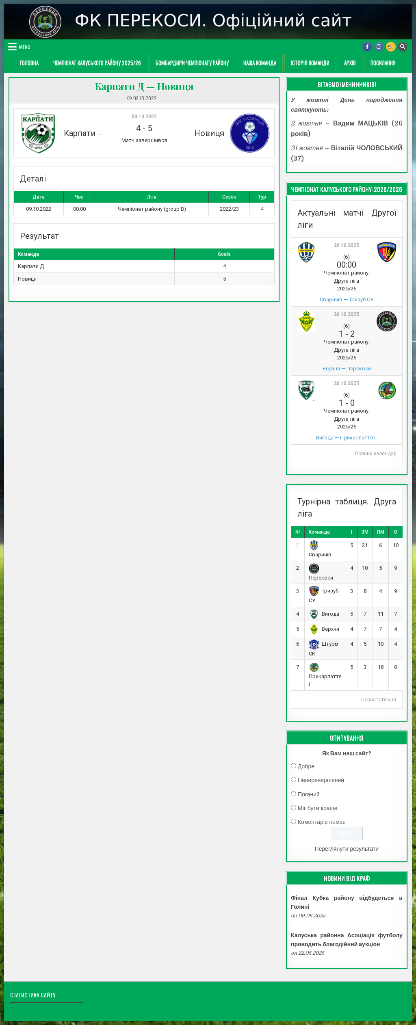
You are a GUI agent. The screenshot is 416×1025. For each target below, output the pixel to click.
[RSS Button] (391, 47)
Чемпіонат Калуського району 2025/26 (97, 62)
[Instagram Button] (379, 47)
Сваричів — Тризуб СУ (346, 299)
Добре (306, 766)
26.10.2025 (346, 245)
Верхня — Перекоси (347, 368)
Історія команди (310, 62)
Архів (350, 62)
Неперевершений (321, 780)
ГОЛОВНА (29, 62)
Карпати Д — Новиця (144, 86)
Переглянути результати (347, 849)
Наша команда (259, 62)
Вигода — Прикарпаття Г (346, 438)
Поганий (309, 794)
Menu (24, 47)
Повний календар (375, 453)
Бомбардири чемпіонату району (192, 62)
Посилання (383, 62)
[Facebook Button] (367, 47)
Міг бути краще (318, 808)
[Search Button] (402, 47)
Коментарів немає (322, 822)
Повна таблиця (378, 700)
